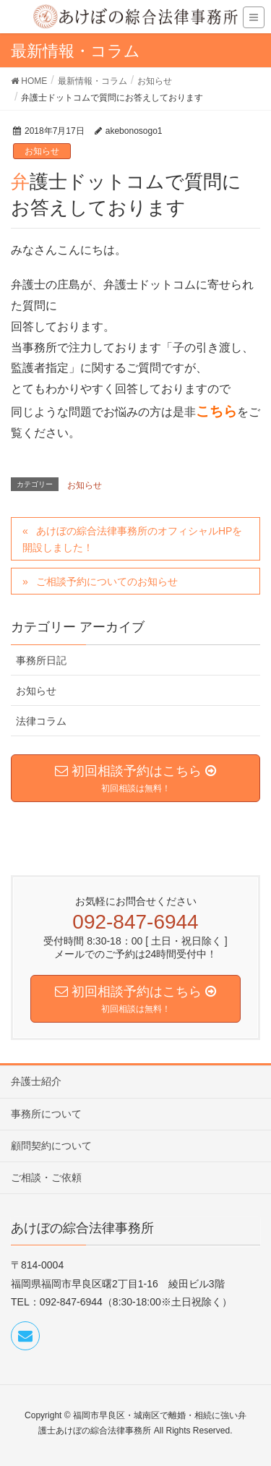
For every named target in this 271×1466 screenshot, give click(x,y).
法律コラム (41, 721)
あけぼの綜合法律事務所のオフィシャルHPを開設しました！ (132, 539)
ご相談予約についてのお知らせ (107, 581)
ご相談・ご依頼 (46, 1177)
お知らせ (42, 151)
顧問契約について (51, 1145)
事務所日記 (41, 660)
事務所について (46, 1114)
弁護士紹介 (36, 1081)
